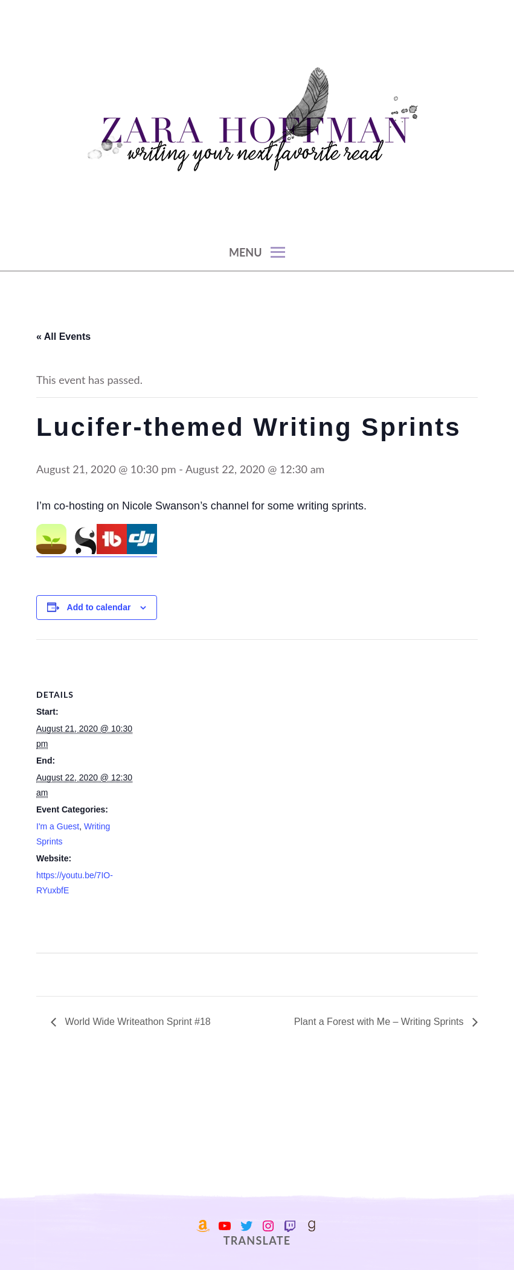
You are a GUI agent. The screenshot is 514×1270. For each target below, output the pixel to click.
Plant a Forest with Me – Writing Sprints (380, 1021)
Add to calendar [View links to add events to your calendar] (99, 607)
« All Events (63, 336)
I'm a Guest (57, 826)
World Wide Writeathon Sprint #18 (136, 1021)
